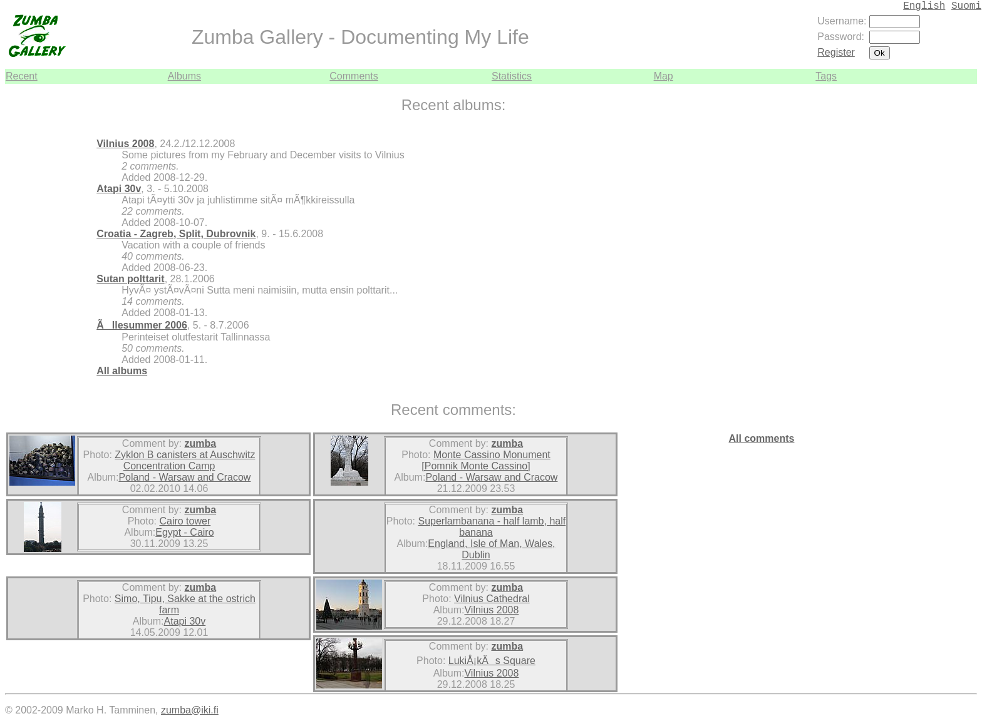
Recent (22, 76)
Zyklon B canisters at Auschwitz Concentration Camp (185, 460)
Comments (353, 76)
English (924, 6)
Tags (826, 76)
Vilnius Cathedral (492, 598)
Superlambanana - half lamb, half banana (492, 527)
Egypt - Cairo (184, 532)
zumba (200, 443)
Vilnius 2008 (125, 143)
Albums (184, 76)
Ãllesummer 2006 (141, 325)
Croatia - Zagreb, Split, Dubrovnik (176, 233)
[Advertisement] (939, 271)
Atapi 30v (118, 188)
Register (836, 52)
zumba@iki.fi (190, 710)
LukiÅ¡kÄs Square (491, 660)
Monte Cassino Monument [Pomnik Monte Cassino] (485, 460)
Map (663, 76)
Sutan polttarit (130, 279)
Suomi (966, 6)
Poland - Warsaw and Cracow (184, 477)
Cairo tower (184, 521)
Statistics (512, 76)
